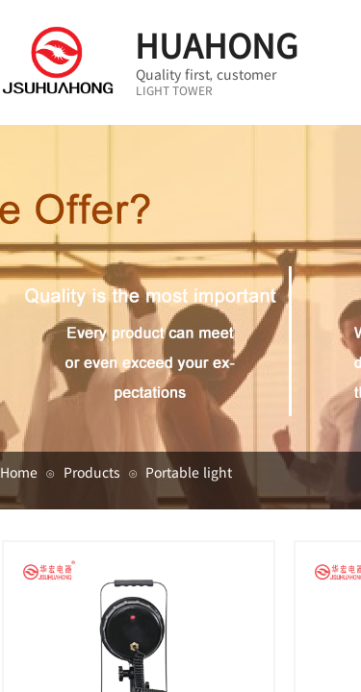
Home (19, 472)
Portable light (188, 472)
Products (92, 472)
